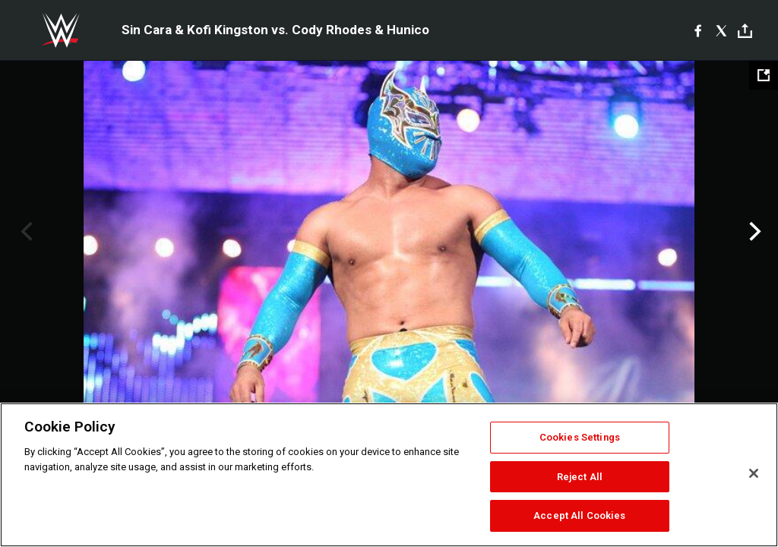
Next (753, 232)
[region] (389, 475)
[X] (721, 30)
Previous (24, 232)
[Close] (753, 473)
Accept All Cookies (579, 515)
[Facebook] (698, 30)
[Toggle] (745, 31)
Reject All (579, 476)
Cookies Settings (579, 437)
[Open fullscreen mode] (763, 75)
